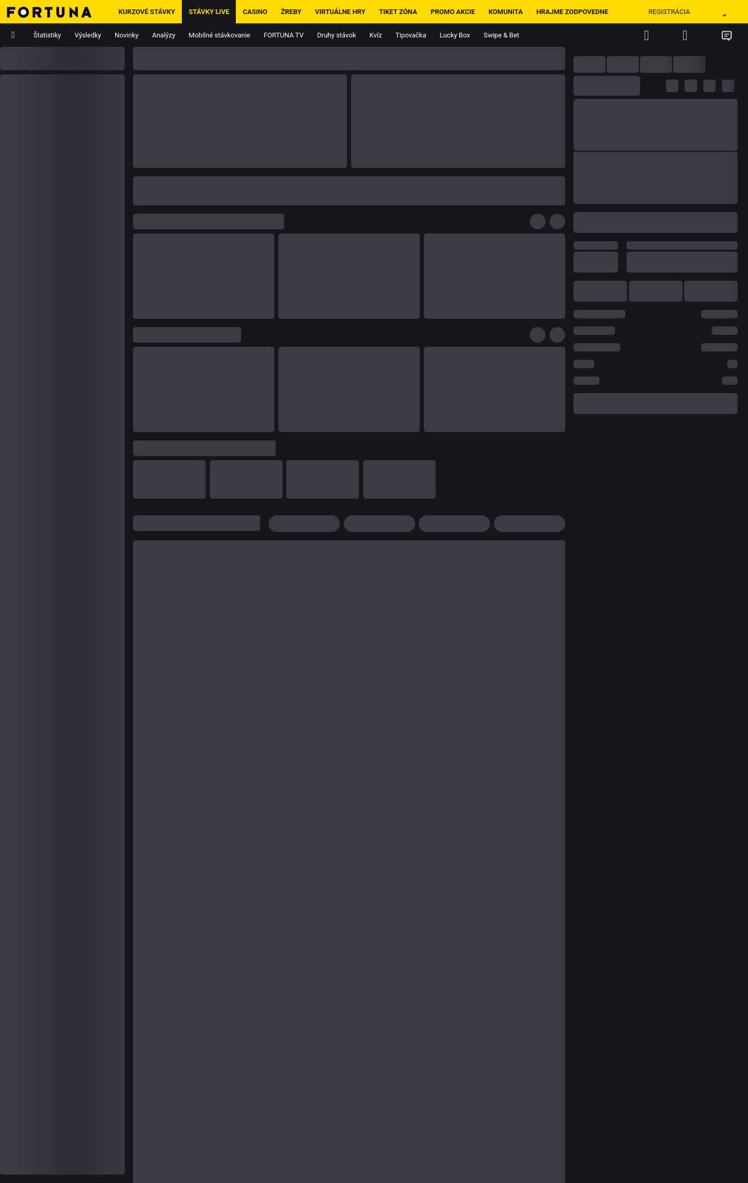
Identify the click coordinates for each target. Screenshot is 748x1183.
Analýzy (164, 35)
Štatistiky (47, 35)
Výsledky (88, 35)
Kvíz (375, 35)
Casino (255, 12)
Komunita (506, 12)
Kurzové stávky (146, 12)
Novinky (127, 35)
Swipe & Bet (501, 35)
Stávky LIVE (209, 12)
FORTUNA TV (284, 35)
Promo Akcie (453, 12)
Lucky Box (454, 35)
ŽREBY (291, 12)
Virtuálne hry (340, 12)
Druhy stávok (336, 35)
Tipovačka (410, 35)
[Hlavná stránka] (56, 11)
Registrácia (669, 12)
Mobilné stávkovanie (219, 35)
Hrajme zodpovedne (572, 12)
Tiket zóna (398, 12)
